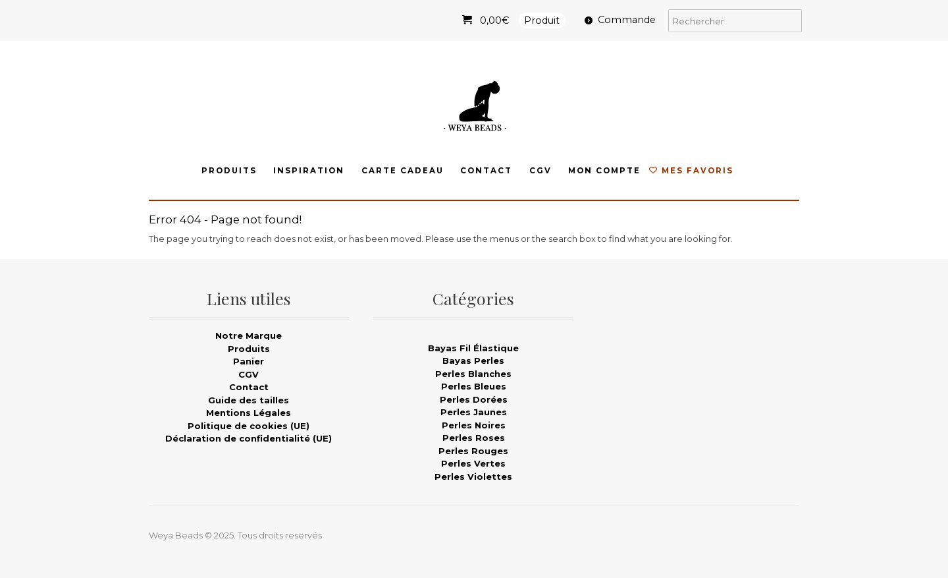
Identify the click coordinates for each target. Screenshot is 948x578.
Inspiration (308, 170)
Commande (627, 20)
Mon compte (604, 170)
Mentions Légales (248, 412)
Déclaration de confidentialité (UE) (248, 438)
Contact (486, 170)
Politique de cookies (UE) (248, 425)
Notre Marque (248, 335)
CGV (540, 170)
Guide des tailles (248, 400)
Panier (248, 361)
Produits (229, 170)
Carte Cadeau (402, 170)
